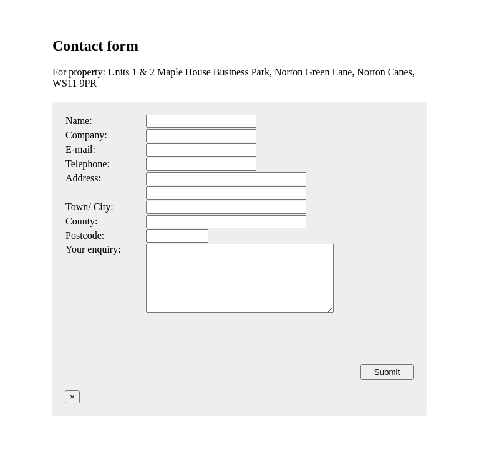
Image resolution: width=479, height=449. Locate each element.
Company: (86, 135)
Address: (83, 178)
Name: (78, 120)
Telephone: (87, 163)
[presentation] (319, 351)
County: (81, 221)
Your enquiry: (93, 249)
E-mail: (80, 149)
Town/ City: (89, 206)
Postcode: (84, 235)
